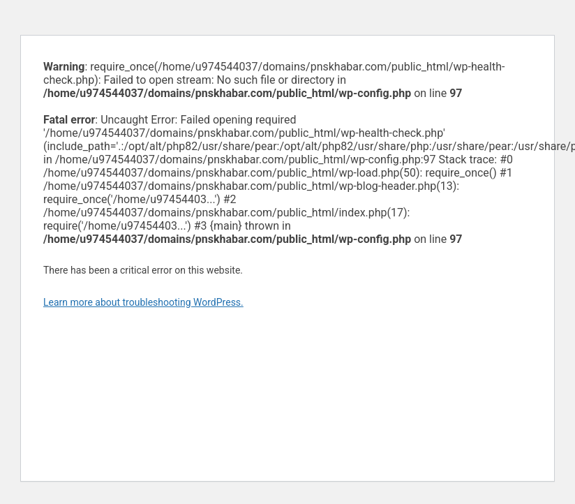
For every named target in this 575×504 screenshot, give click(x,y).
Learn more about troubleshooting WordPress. (143, 302)
